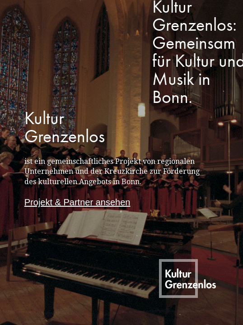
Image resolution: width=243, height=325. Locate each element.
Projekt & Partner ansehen (77, 202)
